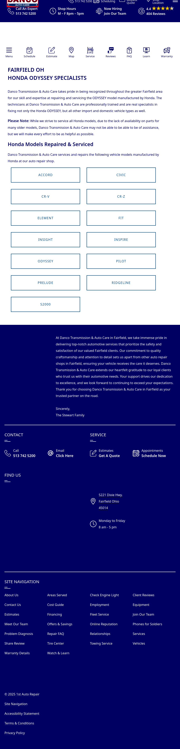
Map (71, 56)
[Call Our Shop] (25, 453)
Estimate (51, 56)
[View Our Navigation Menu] (175, 62)
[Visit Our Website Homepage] (89, 34)
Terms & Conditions (19, 723)
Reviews (111, 56)
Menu (9, 56)
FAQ (129, 56)
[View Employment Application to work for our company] (109, 11)
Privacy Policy (14, 733)
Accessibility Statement (21, 713)
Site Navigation (15, 704)
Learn (146, 56)
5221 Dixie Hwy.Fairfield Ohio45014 (111, 501)
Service (90, 56)
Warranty (167, 56)
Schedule (29, 56)
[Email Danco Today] (68, 453)
